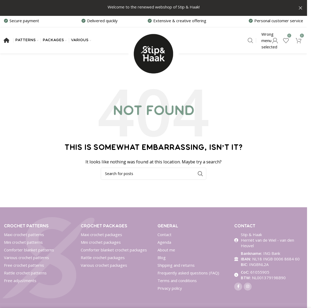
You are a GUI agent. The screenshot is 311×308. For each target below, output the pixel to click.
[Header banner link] (153, 8)
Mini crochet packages (101, 243)
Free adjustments (20, 281)
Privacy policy (169, 289)
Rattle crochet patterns (25, 273)
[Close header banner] (300, 8)
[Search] (250, 41)
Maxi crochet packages (101, 235)
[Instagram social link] (248, 287)
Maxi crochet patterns (24, 235)
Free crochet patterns (24, 266)
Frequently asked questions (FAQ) (188, 273)
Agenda (164, 243)
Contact (164, 235)
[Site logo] (153, 40)
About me (166, 250)
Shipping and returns (176, 266)
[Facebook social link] (238, 287)
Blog (161, 258)
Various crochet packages (104, 266)
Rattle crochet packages (103, 258)
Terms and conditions (177, 281)
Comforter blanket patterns (29, 250)
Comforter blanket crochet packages (114, 250)
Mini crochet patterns (23, 243)
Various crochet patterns (26, 258)
